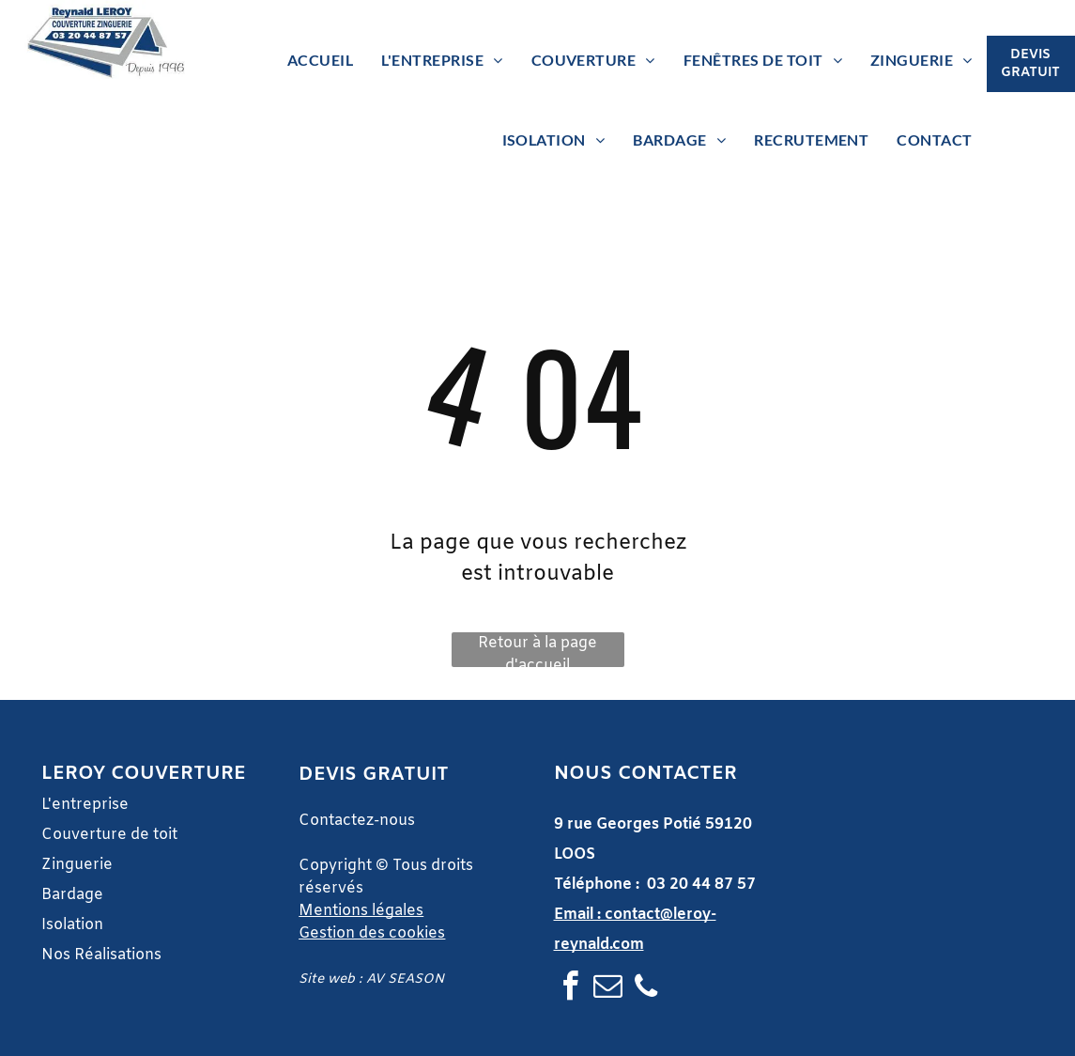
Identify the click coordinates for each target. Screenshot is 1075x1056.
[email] (608, 989)
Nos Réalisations (101, 955)
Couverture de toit (109, 835)
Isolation (72, 925)
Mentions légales (361, 911)
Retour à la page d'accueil (537, 650)
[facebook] (571, 989)
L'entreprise (85, 805)
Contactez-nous (357, 821)
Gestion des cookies (372, 933)
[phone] (646, 989)
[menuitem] (320, 60)
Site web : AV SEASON (371, 979)
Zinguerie (77, 865)
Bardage (74, 895)
